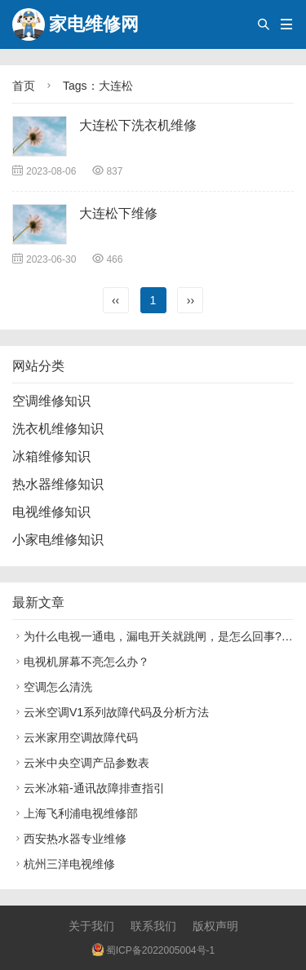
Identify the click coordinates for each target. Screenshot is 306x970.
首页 (23, 85)
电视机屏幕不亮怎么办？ (80, 661)
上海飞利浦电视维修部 (75, 813)
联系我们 (153, 925)
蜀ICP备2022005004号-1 (153, 950)
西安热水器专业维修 (69, 838)
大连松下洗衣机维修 (138, 125)
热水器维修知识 (58, 484)
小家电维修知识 (58, 540)
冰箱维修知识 (51, 456)
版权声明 (215, 925)
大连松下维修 (118, 213)
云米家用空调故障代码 (75, 737)
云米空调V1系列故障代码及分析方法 (110, 712)
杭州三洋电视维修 (63, 863)
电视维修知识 (51, 512)
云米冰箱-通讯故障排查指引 (88, 788)
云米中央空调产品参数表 (80, 762)
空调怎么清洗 (52, 686)
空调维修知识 (51, 401)
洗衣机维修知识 (58, 429)
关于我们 (91, 925)
